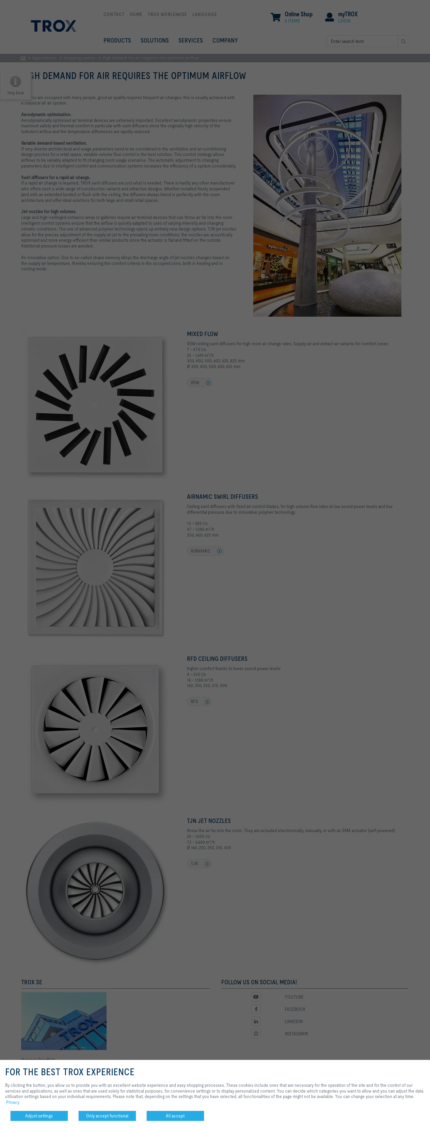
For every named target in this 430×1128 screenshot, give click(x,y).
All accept (175, 1115)
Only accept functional (107, 1115)
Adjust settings (39, 1115)
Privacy (12, 1102)
